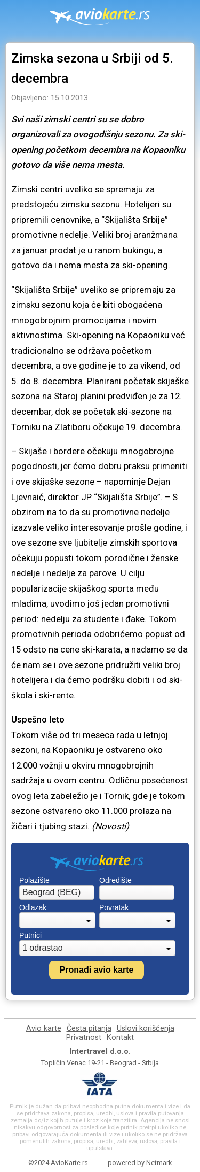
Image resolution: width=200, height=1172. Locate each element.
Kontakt (120, 1037)
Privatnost (83, 1037)
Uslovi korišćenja (145, 1028)
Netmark (159, 1163)
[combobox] (56, 892)
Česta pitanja (89, 1028)
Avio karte (43, 1028)
